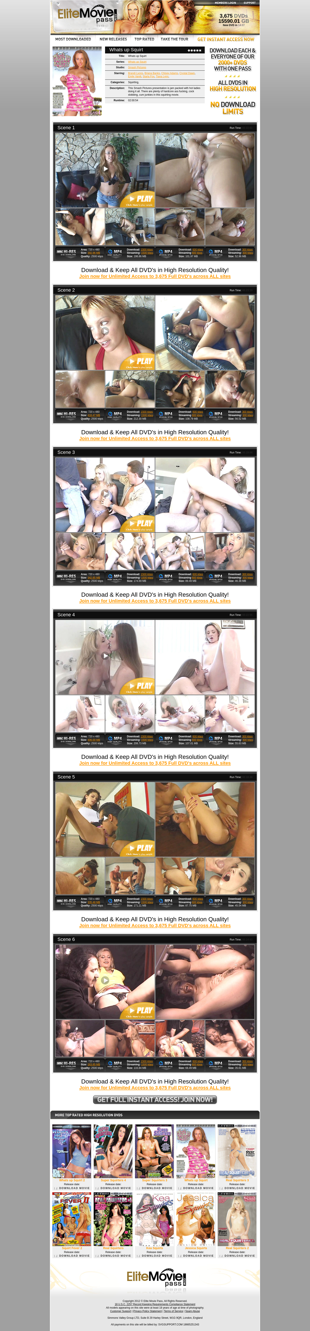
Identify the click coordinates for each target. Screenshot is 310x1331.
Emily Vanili (134, 76)
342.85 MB (94, 577)
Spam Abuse (192, 1311)
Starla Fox (149, 76)
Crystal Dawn (187, 73)
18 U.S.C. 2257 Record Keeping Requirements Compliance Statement (155, 1304)
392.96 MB (94, 252)
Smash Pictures (137, 67)
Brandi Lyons (135, 73)
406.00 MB (94, 739)
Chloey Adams (169, 73)
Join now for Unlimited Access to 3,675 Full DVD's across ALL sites (155, 276)
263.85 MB (94, 1064)
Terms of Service (173, 1311)
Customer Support (120, 1311)
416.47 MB (94, 415)
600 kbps (197, 249)
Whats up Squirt (137, 61)
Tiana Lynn (162, 76)
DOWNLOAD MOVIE (72, 1188)
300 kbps (247, 249)
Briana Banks (152, 73)
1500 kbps (147, 249)
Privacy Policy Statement (147, 1311)
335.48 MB (94, 902)
